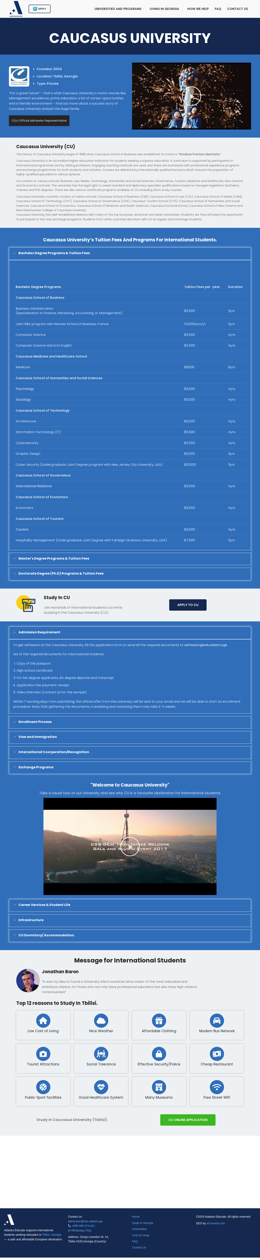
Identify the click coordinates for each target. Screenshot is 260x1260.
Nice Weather (101, 1033)
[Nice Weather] (101, 1023)
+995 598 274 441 (81, 1228)
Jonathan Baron (60, 974)
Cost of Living (140, 1237)
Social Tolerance (101, 1066)
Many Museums (159, 1099)
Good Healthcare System (101, 1099)
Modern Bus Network (217, 1033)
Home (136, 1219)
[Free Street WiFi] (217, 1089)
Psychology (25, 391)
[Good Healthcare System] (101, 1089)
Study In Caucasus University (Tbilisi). (72, 1122)
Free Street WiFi (217, 1099)
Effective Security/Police (159, 1066)
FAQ (135, 1243)
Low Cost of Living (43, 1033)
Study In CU (57, 600)
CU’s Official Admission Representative (39, 123)
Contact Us (139, 1250)
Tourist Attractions (43, 1066)
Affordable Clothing (159, 1033)
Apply (41, 10)
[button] (191, 98)
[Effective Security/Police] (159, 1056)
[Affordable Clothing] (159, 1023)
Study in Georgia (142, 1225)
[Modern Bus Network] (217, 1023)
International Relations (34, 488)
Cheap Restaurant (217, 1066)
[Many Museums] (159, 1089)
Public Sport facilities (43, 1099)
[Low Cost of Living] (43, 1023)
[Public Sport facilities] (43, 1089)
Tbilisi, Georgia (51, 1237)
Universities (139, 1231)
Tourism (22, 532)
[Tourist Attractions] (43, 1056)
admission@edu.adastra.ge (205, 647)
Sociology (23, 402)
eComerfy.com (216, 1225)
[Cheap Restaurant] (217, 1056)
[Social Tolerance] (101, 1056)
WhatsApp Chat (79, 1232)
